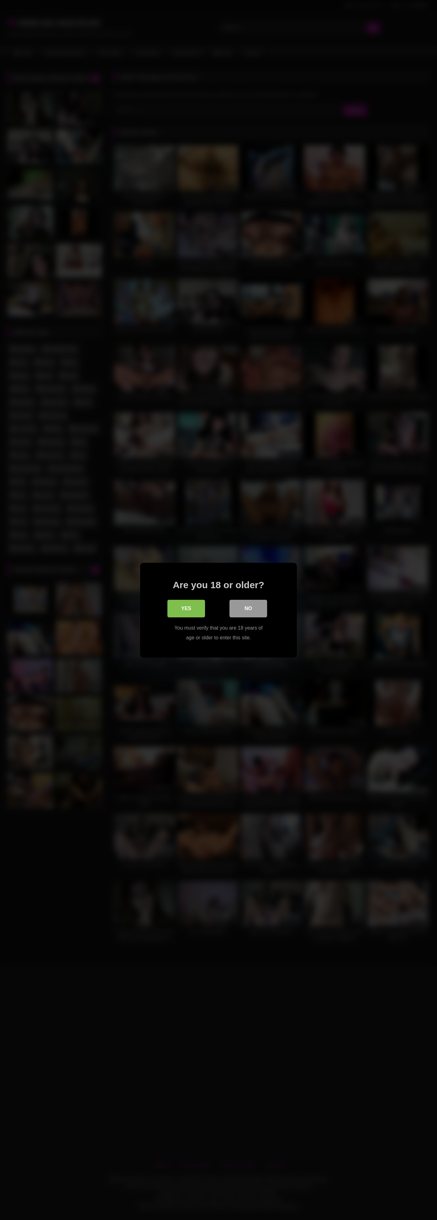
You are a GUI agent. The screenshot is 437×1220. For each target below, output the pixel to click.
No (248, 608)
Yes (186, 608)
